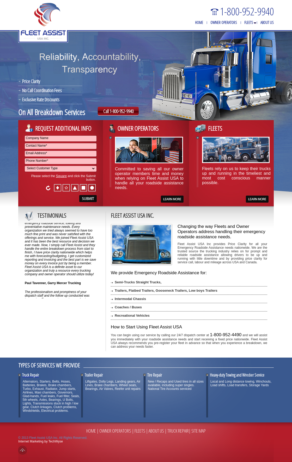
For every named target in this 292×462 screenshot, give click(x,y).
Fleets (248, 22)
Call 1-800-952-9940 (118, 111)
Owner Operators (223, 22)
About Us (267, 22)
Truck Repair (178, 431)
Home (199, 22)
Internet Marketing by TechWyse (40, 441)
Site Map (198, 431)
